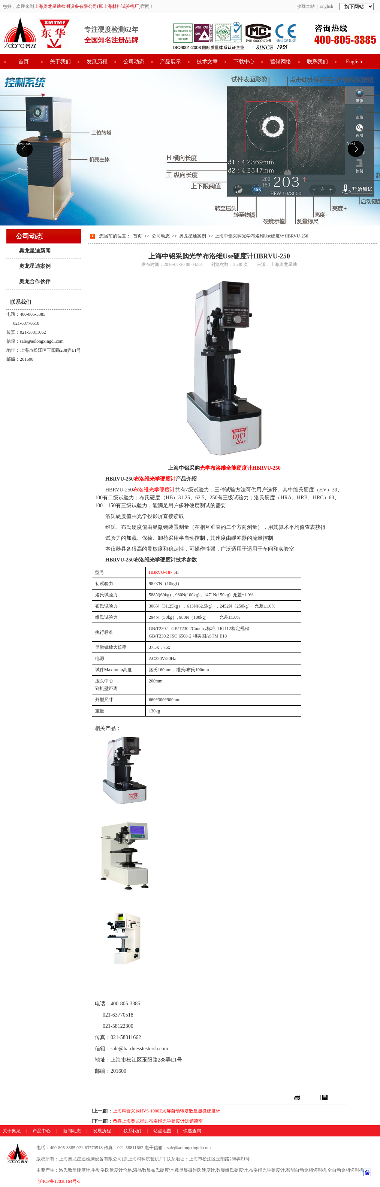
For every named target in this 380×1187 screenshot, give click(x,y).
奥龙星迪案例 (35, 266)
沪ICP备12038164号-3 (59, 1181)
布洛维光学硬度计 (116, 813)
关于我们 (60, 61)
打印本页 (310, 1097)
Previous (23, 143)
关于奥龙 (12, 1130)
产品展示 (170, 61)
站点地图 (162, 1130)
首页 (23, 61)
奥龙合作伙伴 (35, 281)
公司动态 (133, 61)
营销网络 (280, 61)
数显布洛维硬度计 (116, 898)
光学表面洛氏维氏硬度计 (124, 983)
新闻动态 (72, 1130)
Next (350, 143)
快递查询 (192, 1130)
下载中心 (243, 61)
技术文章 (207, 61)
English (326, 6)
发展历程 (97, 61)
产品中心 (42, 1130)
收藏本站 (306, 6)
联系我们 (317, 61)
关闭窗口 (338, 1097)
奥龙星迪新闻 (35, 251)
